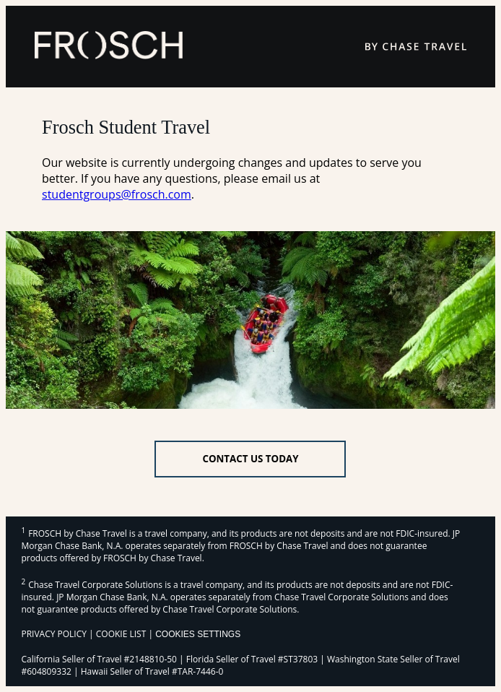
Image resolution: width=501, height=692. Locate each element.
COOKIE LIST (121, 634)
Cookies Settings (197, 634)
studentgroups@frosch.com (116, 194)
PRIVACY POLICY (54, 634)
